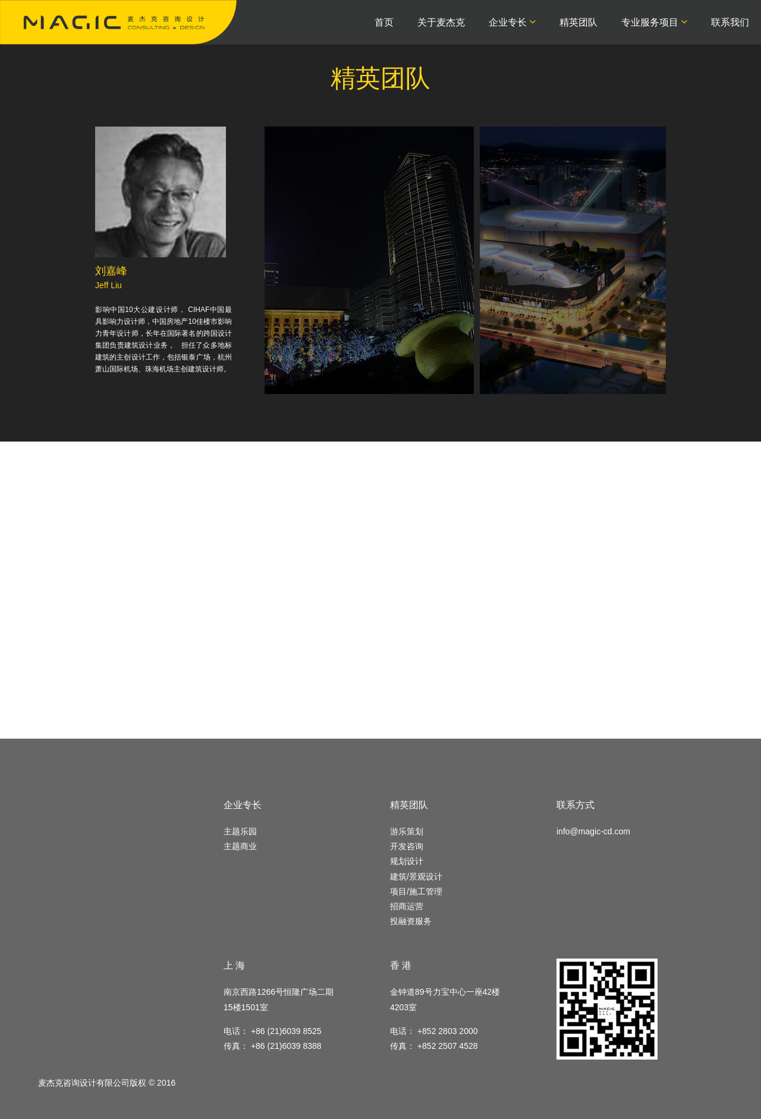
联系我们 (730, 22)
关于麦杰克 (441, 22)
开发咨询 (406, 846)
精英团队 (578, 22)
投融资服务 (411, 921)
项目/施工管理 (416, 891)
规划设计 (406, 861)
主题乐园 (240, 831)
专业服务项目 (649, 22)
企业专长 (508, 22)
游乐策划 (406, 831)
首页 (384, 22)
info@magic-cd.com (593, 831)
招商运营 (406, 906)
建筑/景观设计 (416, 876)
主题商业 (240, 846)
